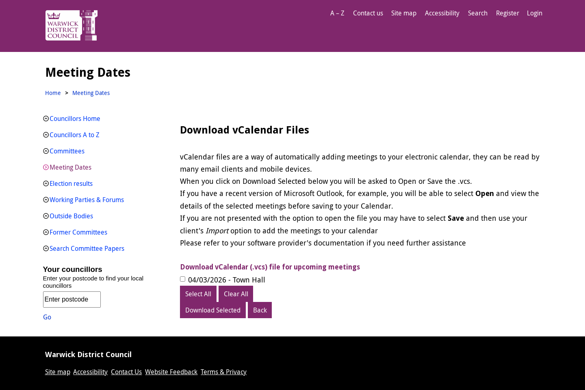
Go (47, 316)
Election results (71, 183)
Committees (67, 151)
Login (534, 13)
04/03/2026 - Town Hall (226, 279)
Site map (403, 13)
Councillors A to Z (75, 134)
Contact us (368, 13)
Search (478, 13)
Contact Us (126, 371)
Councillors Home (75, 118)
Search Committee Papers (87, 248)
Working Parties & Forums (87, 199)
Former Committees (78, 232)
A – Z (337, 13)
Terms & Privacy (224, 371)
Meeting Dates (70, 167)
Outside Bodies (71, 215)
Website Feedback (171, 371)
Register (507, 13)
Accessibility (442, 13)
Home (53, 93)
